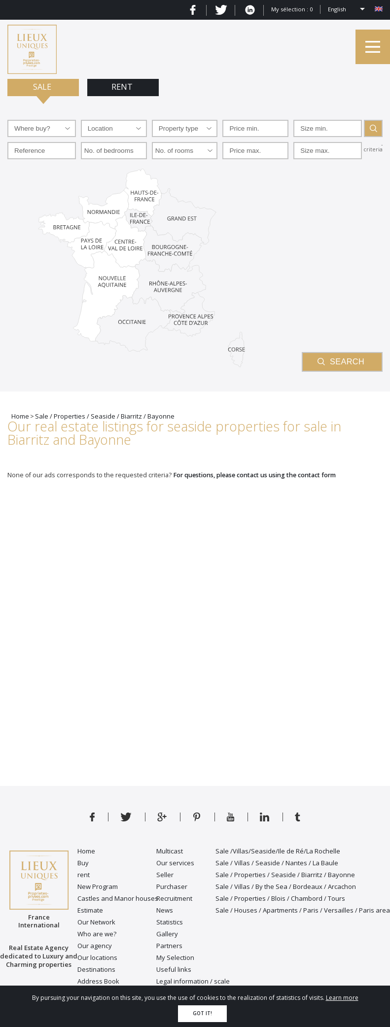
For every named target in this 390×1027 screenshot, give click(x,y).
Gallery (167, 933)
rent (83, 874)
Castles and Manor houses (117, 898)
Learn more (342, 997)
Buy (83, 862)
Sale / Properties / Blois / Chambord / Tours (280, 898)
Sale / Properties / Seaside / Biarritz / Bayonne (285, 874)
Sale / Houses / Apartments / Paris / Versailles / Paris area (302, 910)
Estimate (90, 910)
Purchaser (171, 886)
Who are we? (96, 933)
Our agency (94, 945)
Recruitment (174, 898)
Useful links (173, 969)
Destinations (96, 969)
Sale (43, 86)
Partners (169, 945)
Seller (165, 874)
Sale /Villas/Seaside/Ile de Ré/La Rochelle (277, 851)
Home (86, 851)
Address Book (98, 981)
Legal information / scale (193, 981)
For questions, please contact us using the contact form (254, 475)
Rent (123, 86)
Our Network (96, 922)
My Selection (175, 957)
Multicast (169, 851)
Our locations (97, 957)
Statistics (169, 922)
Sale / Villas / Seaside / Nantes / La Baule (276, 862)
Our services (175, 862)
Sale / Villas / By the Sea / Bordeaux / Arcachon (285, 886)
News (164, 910)
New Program (97, 886)
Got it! (202, 1013)
